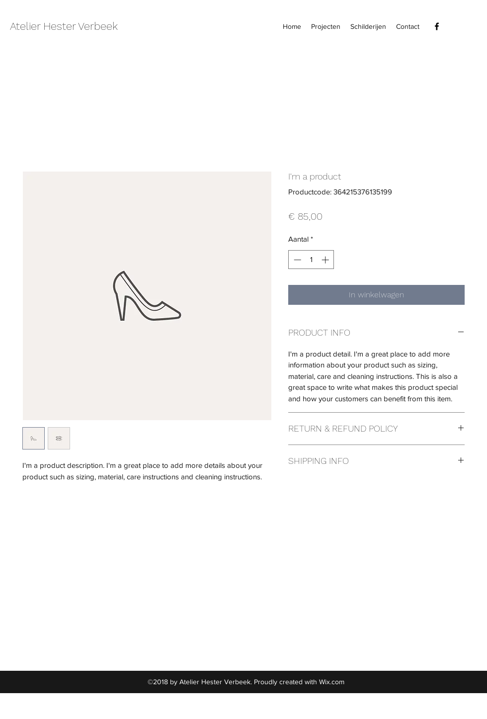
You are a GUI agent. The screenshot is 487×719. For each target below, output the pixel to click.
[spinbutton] (311, 260)
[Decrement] (296, 260)
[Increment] (326, 260)
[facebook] (437, 26)
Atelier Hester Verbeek (64, 26)
